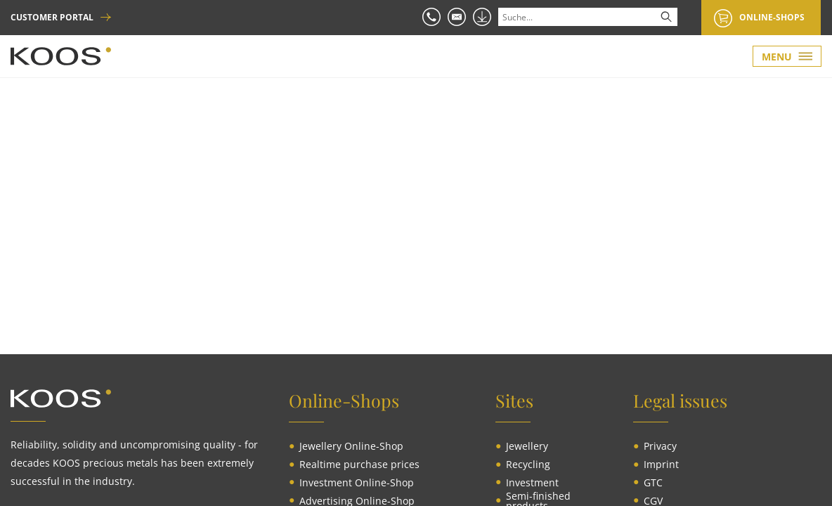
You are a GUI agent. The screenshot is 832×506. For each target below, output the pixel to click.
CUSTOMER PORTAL (52, 17)
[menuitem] (351, 446)
